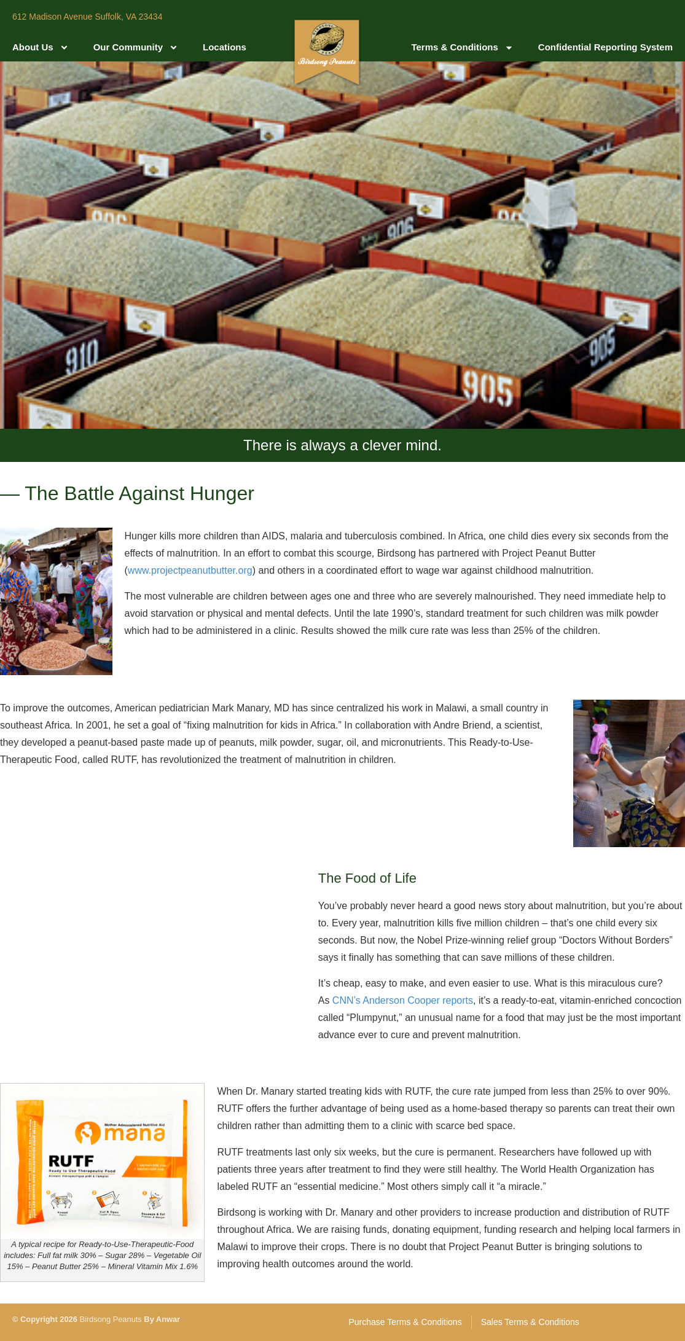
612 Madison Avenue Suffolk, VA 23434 (87, 17)
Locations (224, 47)
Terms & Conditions (462, 47)
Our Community (135, 47)
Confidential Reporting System (605, 47)
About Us (40, 47)
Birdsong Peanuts (110, 1319)
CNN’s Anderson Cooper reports (402, 1000)
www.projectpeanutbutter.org (190, 570)
